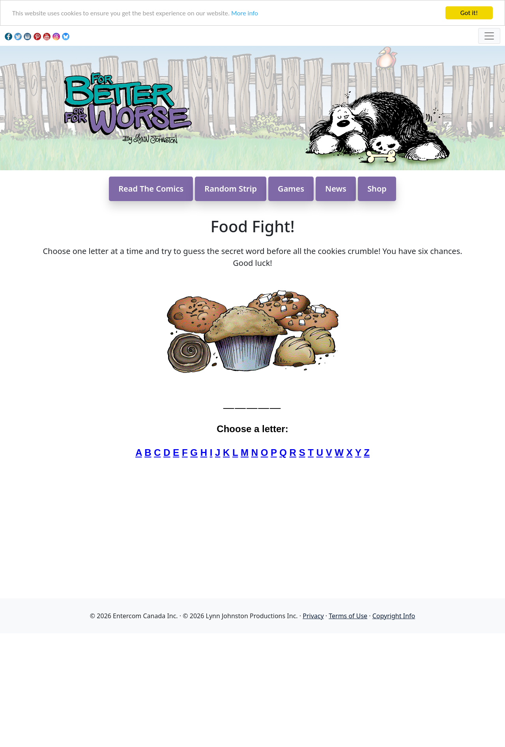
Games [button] (291, 188)
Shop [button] (377, 188)
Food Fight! (252, 226)
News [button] (335, 188)
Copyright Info (393, 616)
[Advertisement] (252, 688)
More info (244, 13)
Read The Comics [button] (150, 188)
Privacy (313, 616)
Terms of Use (348, 616)
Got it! (469, 13)
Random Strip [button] (230, 188)
